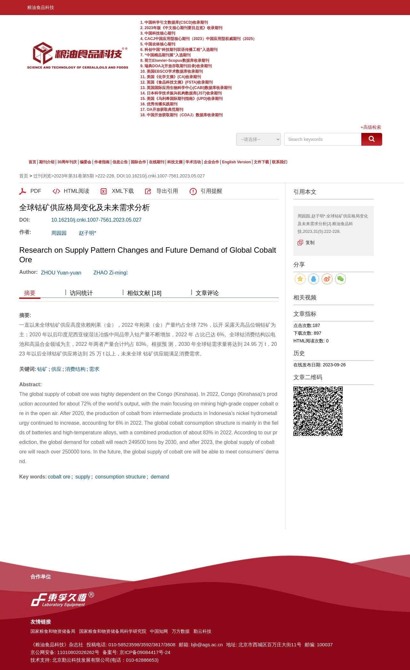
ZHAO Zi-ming (111, 272)
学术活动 (193, 162)
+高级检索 (371, 127)
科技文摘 (175, 162)
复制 (310, 242)
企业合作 (211, 162)
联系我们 (279, 162)
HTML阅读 (76, 191)
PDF (35, 191)
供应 (56, 369)
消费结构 (75, 369)
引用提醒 (211, 191)
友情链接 (40, 622)
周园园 (59, 233)
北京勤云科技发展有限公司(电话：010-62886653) (105, 660)
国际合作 (138, 162)
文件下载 (261, 162)
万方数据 (181, 631)
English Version (236, 162)
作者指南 (102, 162)
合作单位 (40, 576)
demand (159, 476)
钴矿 (42, 369)
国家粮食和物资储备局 (52, 631)
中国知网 (159, 631)
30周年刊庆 (67, 162)
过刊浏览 (42, 175)
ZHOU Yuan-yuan (61, 272)
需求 (94, 369)
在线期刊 (156, 162)
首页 (32, 162)
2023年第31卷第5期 (74, 175)
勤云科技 (202, 631)
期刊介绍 (46, 162)
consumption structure (120, 476)
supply (82, 476)
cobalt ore (59, 476)
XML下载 (123, 191)
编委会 (85, 162)
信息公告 (120, 162)
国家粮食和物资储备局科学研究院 (112, 631)
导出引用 (167, 191)
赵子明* (87, 233)
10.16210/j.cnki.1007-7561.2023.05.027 (96, 220)
